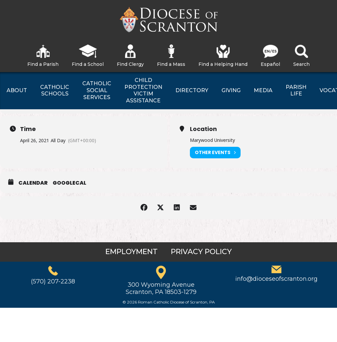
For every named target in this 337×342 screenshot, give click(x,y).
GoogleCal (69, 183)
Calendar (33, 183)
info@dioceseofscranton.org (276, 278)
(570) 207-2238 (53, 281)
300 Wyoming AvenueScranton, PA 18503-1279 (161, 288)
